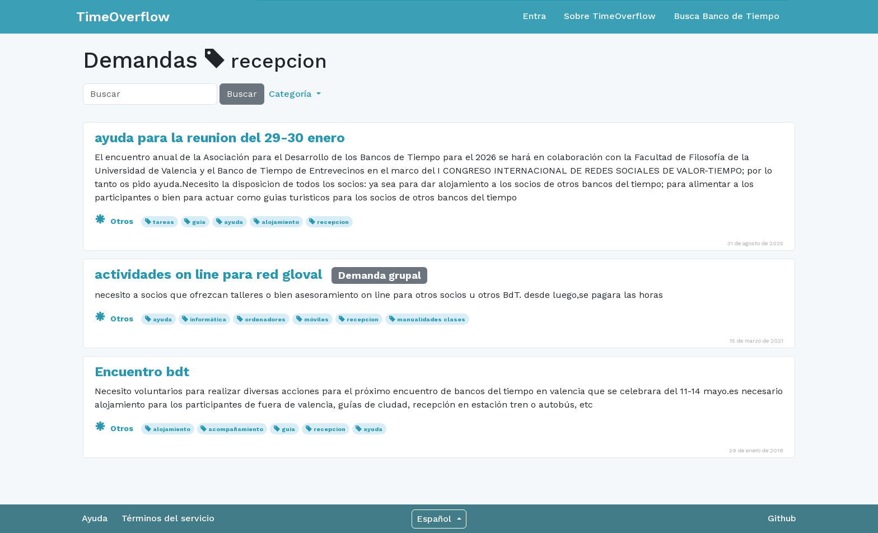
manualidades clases (431, 319)
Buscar (242, 93)
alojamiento (280, 222)
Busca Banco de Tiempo (726, 16)
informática (208, 319)
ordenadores (265, 319)
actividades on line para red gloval (208, 274)
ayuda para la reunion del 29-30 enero (220, 138)
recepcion (333, 222)
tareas (163, 222)
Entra (534, 16)
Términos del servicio (168, 518)
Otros (115, 221)
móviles (316, 319)
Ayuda (95, 518)
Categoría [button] (291, 93)
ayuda (233, 222)
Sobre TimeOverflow (610, 16)
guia (199, 222)
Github (782, 518)
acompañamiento (235, 429)
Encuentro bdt (142, 372)
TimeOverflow (123, 17)
